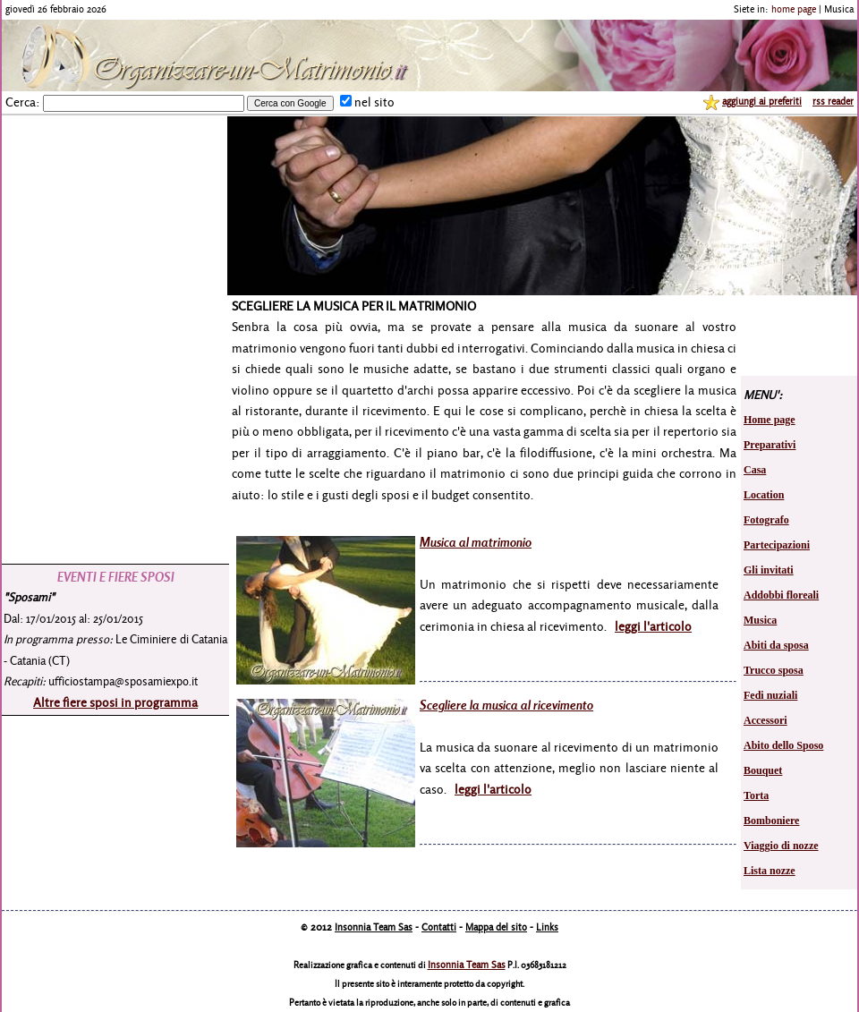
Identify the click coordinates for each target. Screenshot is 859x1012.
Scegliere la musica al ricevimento (506, 704)
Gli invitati (769, 570)
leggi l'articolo (653, 626)
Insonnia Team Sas (373, 927)
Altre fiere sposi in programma (115, 702)
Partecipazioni (777, 545)
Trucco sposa (774, 670)
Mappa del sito (496, 927)
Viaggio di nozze (781, 845)
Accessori (765, 720)
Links (547, 927)
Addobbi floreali (781, 595)
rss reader (833, 101)
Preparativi (769, 444)
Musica (760, 620)
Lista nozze (769, 870)
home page (793, 9)
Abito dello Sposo (783, 745)
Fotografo (766, 520)
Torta (756, 795)
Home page (769, 419)
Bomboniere (771, 820)
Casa (755, 469)
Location (764, 495)
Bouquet (763, 770)
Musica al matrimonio (476, 541)
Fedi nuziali (770, 695)
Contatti (438, 927)
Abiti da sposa (776, 645)
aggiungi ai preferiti (762, 101)
